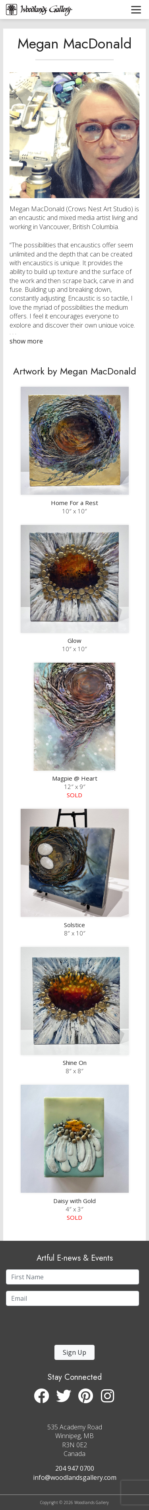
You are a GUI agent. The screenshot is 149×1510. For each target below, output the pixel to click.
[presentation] (55, 1327)
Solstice (74, 925)
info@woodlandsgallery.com (74, 1477)
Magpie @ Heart (74, 778)
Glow (74, 640)
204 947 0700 (74, 1468)
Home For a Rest (74, 503)
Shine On (75, 1062)
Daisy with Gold (74, 1201)
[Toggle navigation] (136, 9)
